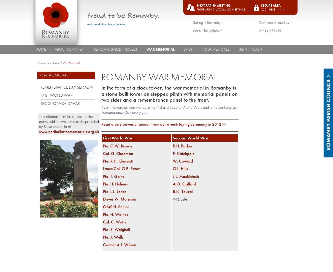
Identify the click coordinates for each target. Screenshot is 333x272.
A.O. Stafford (184, 184)
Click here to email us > (275, 22)
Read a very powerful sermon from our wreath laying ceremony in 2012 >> (163, 124)
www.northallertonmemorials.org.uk (69, 131)
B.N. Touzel (183, 191)
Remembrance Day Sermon (67, 87)
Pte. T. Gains (113, 176)
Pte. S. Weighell (116, 229)
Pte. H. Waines (115, 214)
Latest (189, 49)
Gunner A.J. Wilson (119, 245)
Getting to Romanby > (207, 22)
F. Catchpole (184, 153)
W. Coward (183, 161)
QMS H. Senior (116, 207)
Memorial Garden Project (115, 49)
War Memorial (160, 49)
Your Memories (216, 49)
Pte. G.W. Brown (117, 146)
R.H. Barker (182, 146)
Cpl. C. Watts (114, 222)
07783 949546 (270, 30)
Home (40, 49)
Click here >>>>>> (273, 9)
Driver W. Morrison (119, 199)
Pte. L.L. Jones (114, 191)
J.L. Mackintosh (186, 176)
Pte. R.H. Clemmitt (118, 161)
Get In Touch (250, 49)
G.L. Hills (180, 168)
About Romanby (69, 49)
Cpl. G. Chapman (118, 153)
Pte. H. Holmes (115, 184)
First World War (56, 95)
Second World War (60, 103)
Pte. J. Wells (113, 237)
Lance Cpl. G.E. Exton (121, 168)
